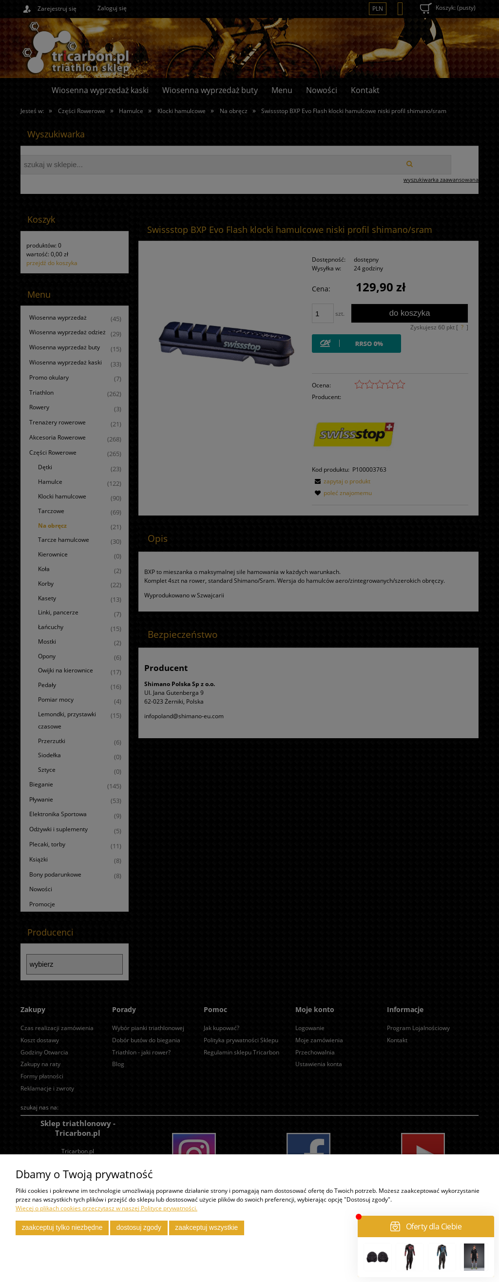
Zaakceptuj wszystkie (206, 1227)
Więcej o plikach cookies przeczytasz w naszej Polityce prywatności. (106, 1208)
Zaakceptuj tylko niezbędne (62, 1227)
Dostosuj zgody (138, 1227)
